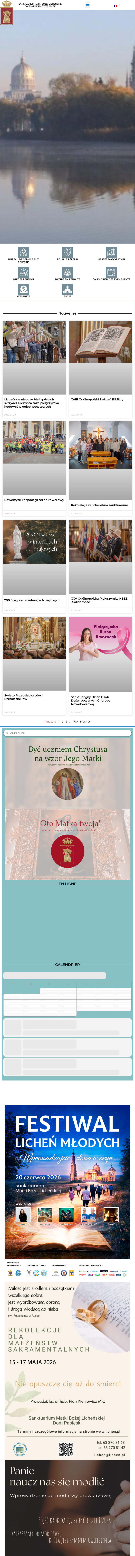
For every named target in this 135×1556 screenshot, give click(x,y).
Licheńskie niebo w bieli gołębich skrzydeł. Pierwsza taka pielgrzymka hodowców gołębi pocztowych (31, 403)
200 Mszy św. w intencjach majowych (32, 600)
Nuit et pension (23, 279)
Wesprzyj (23, 296)
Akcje (67, 296)
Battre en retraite (67, 279)
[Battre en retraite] (67, 272)
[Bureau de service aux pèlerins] (23, 252)
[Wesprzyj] (23, 289)
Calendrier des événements (111, 279)
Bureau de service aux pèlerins (23, 261)
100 (75, 721)
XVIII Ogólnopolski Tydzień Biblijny (97, 399)
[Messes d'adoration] (111, 252)
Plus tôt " (86, 721)
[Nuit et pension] (23, 272)
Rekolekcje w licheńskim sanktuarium (99, 505)
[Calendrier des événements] (111, 272)
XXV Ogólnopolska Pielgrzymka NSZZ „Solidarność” (99, 600)
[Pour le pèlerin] (67, 252)
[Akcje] (67, 289)
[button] (87, 5)
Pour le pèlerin (67, 259)
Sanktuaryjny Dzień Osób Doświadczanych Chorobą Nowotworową (90, 700)
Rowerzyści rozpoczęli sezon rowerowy (34, 500)
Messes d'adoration (111, 259)
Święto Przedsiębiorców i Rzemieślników (23, 697)
